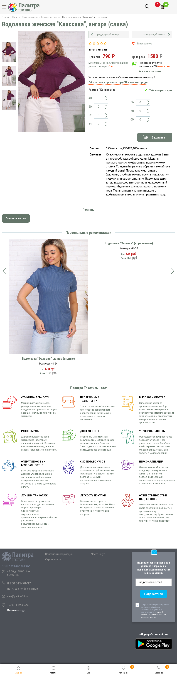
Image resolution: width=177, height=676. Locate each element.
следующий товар (154, 34)
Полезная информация (59, 554)
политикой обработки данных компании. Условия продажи (153, 614)
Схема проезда (16, 610)
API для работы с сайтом (153, 634)
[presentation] (4, 270)
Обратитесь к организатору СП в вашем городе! (118, 82)
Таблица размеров (160, 90)
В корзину (158, 137)
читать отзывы (97, 49)
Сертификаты (53, 559)
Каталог (6, 6)
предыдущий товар (107, 34)
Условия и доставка (150, 71)
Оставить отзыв (16, 218)
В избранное (144, 43)
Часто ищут (98, 554)
